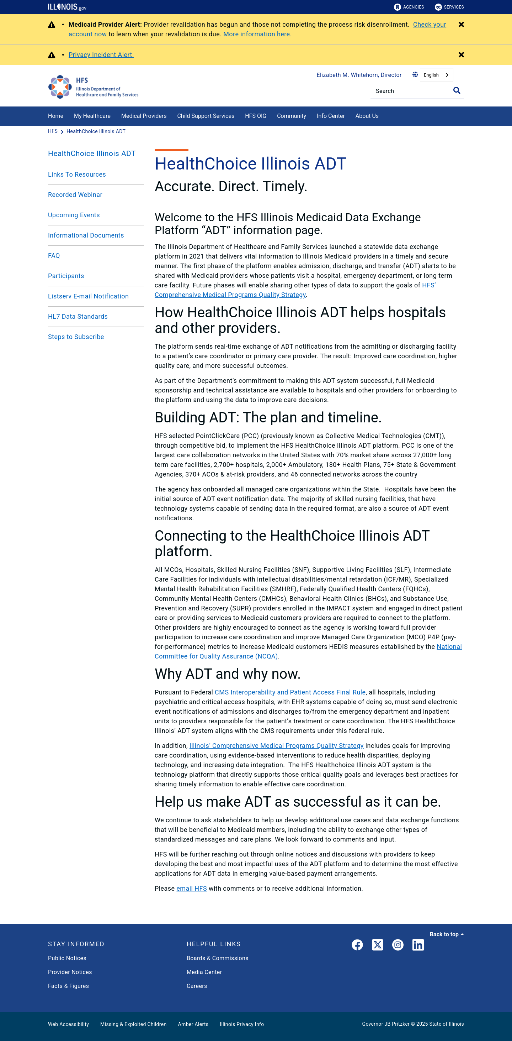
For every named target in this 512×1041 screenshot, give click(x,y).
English (431, 75)
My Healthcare (92, 116)
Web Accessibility (68, 1024)
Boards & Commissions (218, 958)
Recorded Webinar (75, 194)
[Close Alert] (461, 25)
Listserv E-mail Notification (88, 296)
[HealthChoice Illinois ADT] (96, 131)
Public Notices (67, 958)
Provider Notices (70, 972)
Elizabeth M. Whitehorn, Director (359, 75)
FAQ (54, 255)
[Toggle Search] (456, 90)
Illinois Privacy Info (242, 1024)
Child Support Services (205, 116)
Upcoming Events (74, 215)
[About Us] (384, 114)
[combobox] (436, 75)
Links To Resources (77, 174)
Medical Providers (144, 116)
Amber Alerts (193, 1024)
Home (55, 116)
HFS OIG (255, 116)
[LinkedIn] (418, 946)
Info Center (331, 116)
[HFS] (53, 131)
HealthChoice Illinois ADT (92, 153)
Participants (66, 276)
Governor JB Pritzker (386, 1024)
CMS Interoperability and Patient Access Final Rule (290, 692)
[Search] (417, 91)
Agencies (409, 7)
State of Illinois (446, 1024)
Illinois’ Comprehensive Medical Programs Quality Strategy (277, 745)
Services (449, 7)
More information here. (257, 34)
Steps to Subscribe (76, 336)
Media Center (204, 972)
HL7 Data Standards (78, 316)
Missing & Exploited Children (133, 1024)
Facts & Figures (68, 986)
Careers (197, 986)
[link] (357, 946)
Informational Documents (86, 235)
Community (291, 116)
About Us (367, 116)
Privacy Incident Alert (101, 54)
